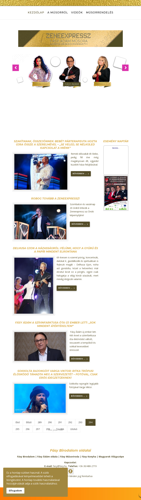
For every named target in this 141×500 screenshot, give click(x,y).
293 (80, 422)
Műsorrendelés (99, 12)
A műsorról (57, 12)
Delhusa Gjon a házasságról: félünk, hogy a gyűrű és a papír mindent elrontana (55, 250)
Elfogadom (15, 490)
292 (70, 422)
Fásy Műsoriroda (69, 456)
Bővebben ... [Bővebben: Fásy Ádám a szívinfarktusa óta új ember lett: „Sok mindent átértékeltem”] (79, 359)
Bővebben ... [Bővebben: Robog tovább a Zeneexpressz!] (80, 224)
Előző (28, 422)
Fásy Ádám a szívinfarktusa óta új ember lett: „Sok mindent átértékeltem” (55, 324)
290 (50, 422)
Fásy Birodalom (26, 456)
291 (60, 422)
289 (40, 422)
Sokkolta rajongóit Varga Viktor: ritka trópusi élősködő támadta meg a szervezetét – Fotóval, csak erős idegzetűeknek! (55, 374)
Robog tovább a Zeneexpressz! (55, 198)
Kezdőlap (36, 12)
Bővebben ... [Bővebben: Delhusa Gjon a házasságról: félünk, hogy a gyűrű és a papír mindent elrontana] (66, 288)
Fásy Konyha (89, 456)
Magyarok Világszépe (111, 456)
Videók (77, 12)
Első (17, 422)
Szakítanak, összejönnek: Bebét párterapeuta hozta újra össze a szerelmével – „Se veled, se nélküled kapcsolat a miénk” (55, 145)
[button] (15, 68)
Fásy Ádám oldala (47, 456)
